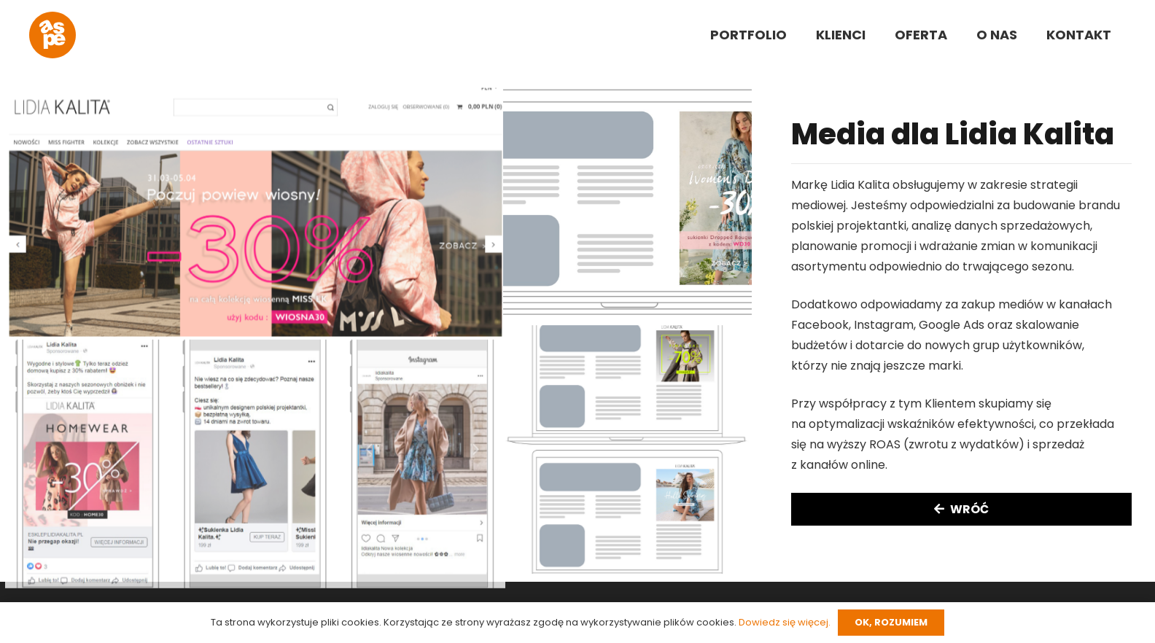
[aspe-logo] (52, 35)
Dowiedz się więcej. (785, 622)
